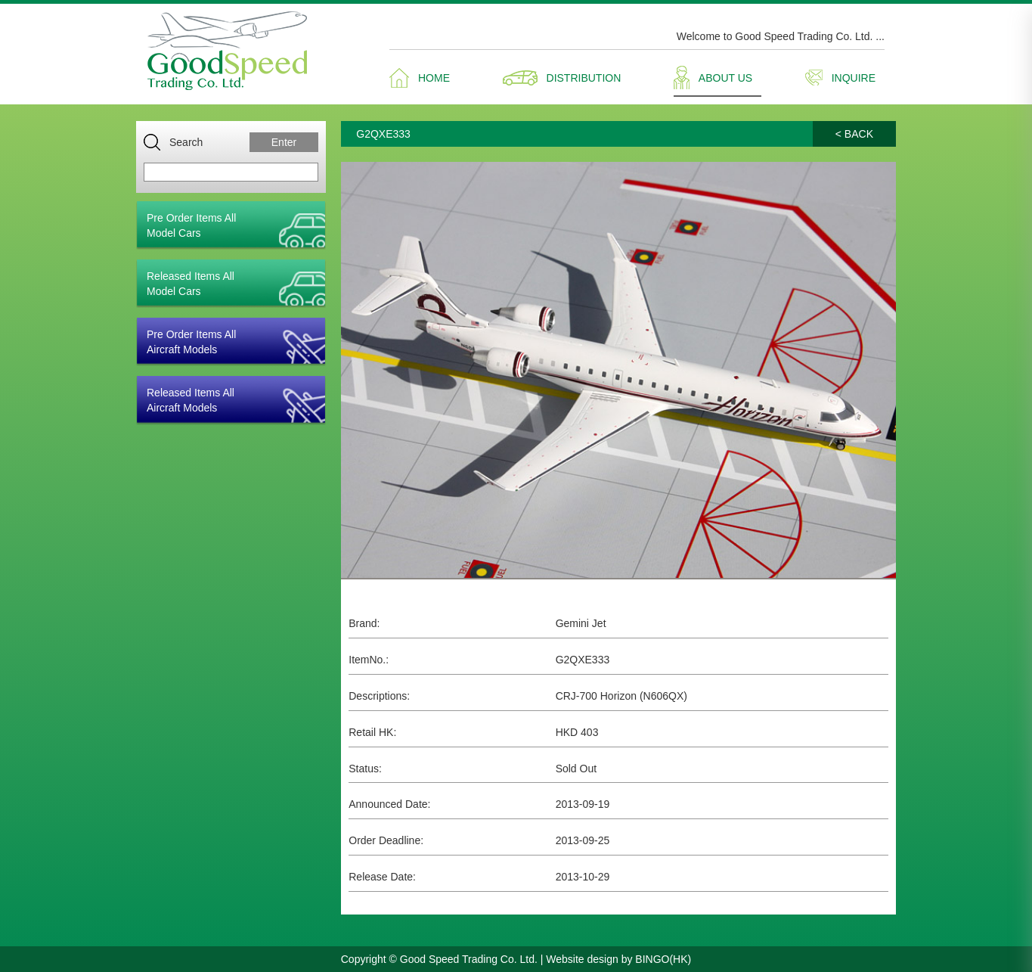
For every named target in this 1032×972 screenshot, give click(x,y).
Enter (283, 142)
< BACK (854, 134)
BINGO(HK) (663, 959)
